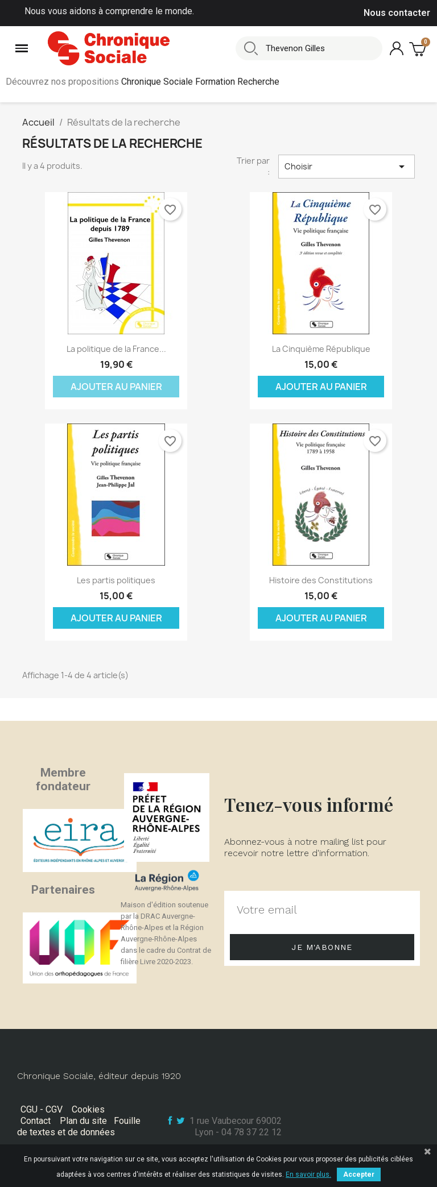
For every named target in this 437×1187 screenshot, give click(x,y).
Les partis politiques (116, 580)
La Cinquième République (321, 348)
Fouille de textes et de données (79, 1126)
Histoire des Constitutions (321, 580)
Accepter (358, 1174)
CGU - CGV (41, 1109)
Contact (35, 1120)
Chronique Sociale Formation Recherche (200, 81)
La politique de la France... (116, 348)
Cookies (88, 1109)
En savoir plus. (308, 1174)
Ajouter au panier (116, 386)
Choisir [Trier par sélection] (347, 166)
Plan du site (83, 1120)
